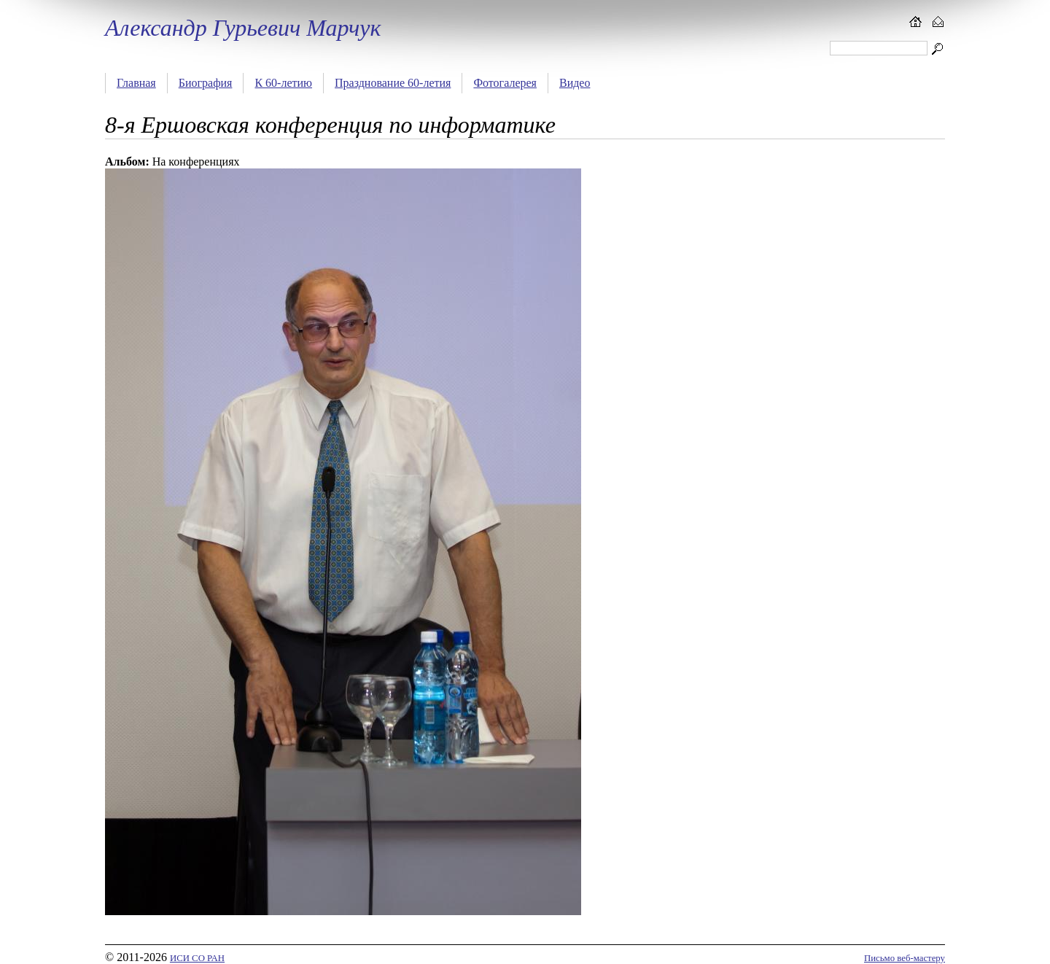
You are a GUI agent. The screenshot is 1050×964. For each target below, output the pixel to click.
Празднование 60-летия (393, 83)
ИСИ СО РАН (197, 958)
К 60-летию (283, 83)
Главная (136, 83)
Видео (574, 83)
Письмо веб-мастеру (904, 958)
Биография (206, 83)
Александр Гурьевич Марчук (243, 28)
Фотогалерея (505, 83)
